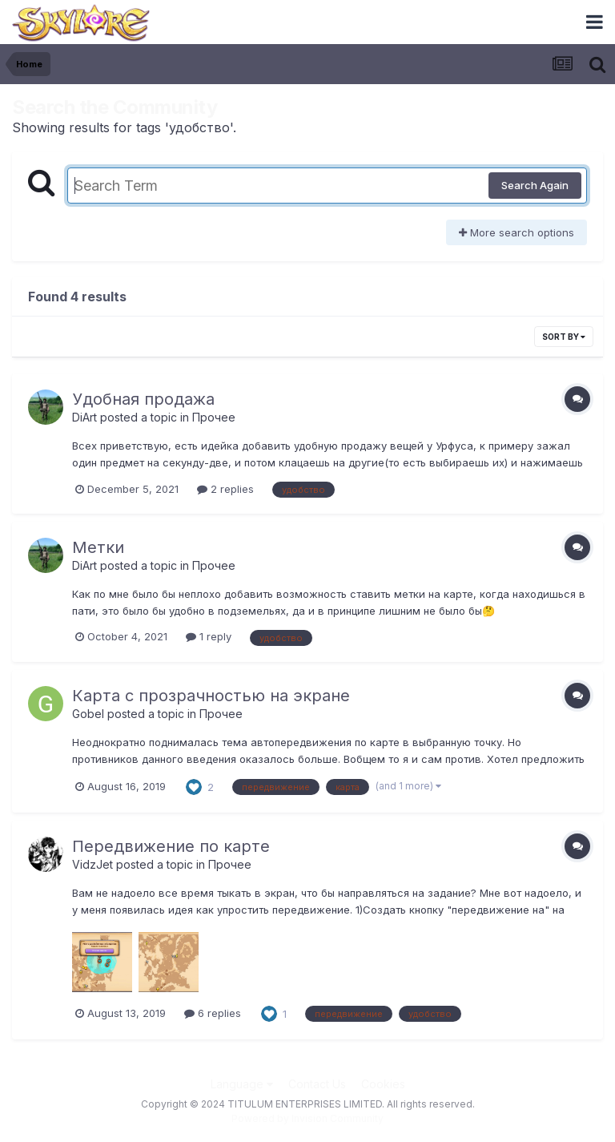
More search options (516, 232)
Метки (98, 547)
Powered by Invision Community (307, 1118)
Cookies (383, 1084)
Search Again (535, 185)
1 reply (208, 636)
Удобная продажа (143, 399)
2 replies (225, 488)
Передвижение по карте (171, 846)
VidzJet (92, 864)
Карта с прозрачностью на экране (211, 695)
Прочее (213, 417)
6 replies (212, 1013)
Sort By (563, 336)
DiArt (84, 417)
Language (242, 1084)
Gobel (88, 713)
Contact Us (317, 1084)
